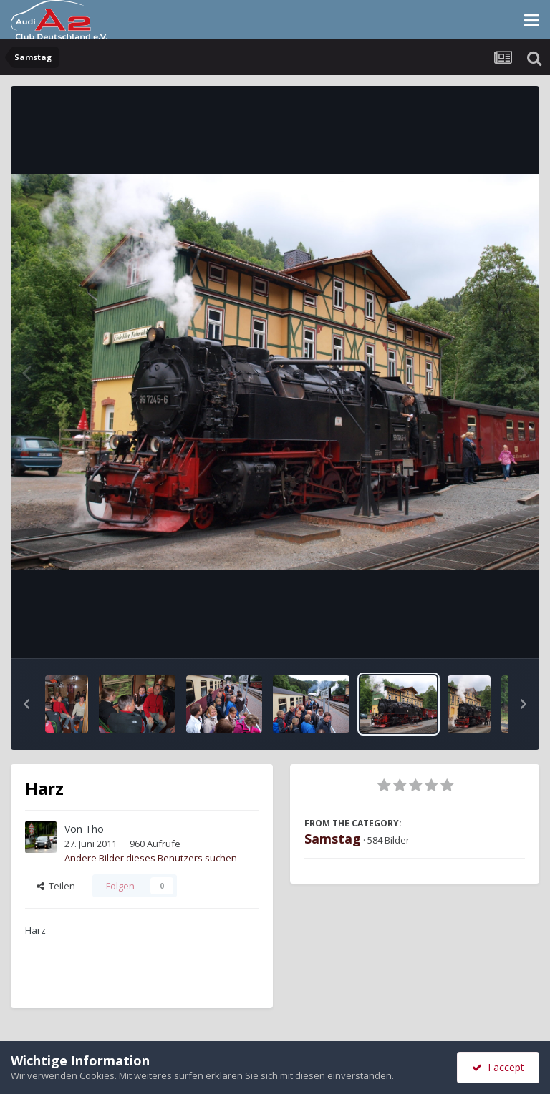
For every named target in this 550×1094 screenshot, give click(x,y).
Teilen (56, 885)
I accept (498, 1067)
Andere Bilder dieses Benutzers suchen (150, 857)
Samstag (332, 838)
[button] (26, 704)
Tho (94, 829)
